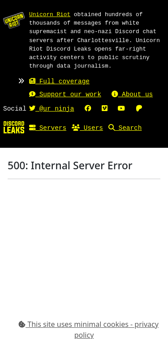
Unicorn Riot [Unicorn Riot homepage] (49, 14)
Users (87, 128)
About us (132, 94)
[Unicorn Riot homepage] (14, 20)
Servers (47, 128)
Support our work (65, 94)
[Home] (14, 126)
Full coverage (59, 81)
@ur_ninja (51, 109)
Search (125, 128)
